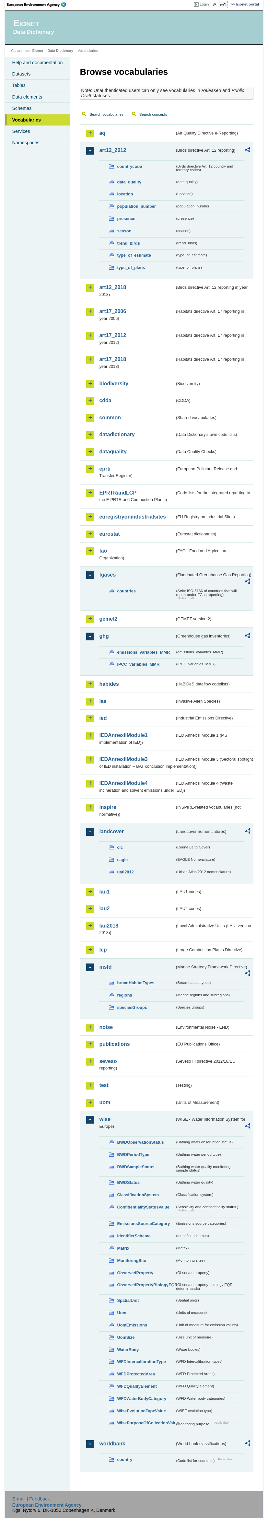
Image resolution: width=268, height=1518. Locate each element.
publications (114, 1044)
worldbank (112, 1443)
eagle (122, 859)
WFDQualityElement (137, 1386)
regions (124, 995)
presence (126, 218)
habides (109, 684)
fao (103, 551)
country (124, 1459)
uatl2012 (125, 872)
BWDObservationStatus (140, 1142)
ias (102, 701)
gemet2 (108, 619)
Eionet (37, 51)
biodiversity (113, 383)
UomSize (125, 1337)
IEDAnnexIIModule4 (123, 783)
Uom (121, 1312)
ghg (104, 636)
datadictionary (116, 434)
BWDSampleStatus (135, 1166)
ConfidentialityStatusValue (143, 1207)
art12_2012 (112, 150)
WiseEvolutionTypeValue (141, 1410)
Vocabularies (26, 120)
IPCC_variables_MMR (138, 664)
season (124, 230)
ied (103, 718)
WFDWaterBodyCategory (141, 1398)
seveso (108, 1061)
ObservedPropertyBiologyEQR (146, 1284)
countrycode (129, 166)
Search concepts (153, 114)
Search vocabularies (106, 114)
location (125, 194)
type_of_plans (131, 267)
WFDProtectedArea (136, 1374)
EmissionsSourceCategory (143, 1223)
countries (126, 591)
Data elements (27, 96)
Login (204, 4)
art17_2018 (112, 359)
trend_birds (128, 243)
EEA (38, 4)
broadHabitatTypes (135, 982)
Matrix (123, 1248)
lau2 (104, 908)
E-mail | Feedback (31, 1498)
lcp (103, 949)
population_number (136, 206)
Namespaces (25, 142)
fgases (107, 575)
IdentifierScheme (133, 1235)
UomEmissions (132, 1325)
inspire (107, 807)
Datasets (21, 73)
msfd (105, 967)
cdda (105, 400)
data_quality (129, 182)
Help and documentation (37, 62)
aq (102, 133)
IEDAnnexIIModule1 (123, 735)
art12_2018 (112, 287)
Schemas (21, 108)
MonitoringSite (131, 1260)
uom (104, 1102)
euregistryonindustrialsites (132, 517)
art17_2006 (112, 311)
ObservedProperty (135, 1272)
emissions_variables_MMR (143, 652)
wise (105, 1119)
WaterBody (128, 1349)
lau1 (104, 891)
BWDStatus (128, 1182)
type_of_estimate (134, 255)
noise (106, 1027)
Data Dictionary (60, 51)
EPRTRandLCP (117, 493)
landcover (111, 831)
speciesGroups (132, 1007)
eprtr (105, 469)
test (103, 1085)
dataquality (112, 451)
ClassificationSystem (138, 1194)
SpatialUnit (128, 1300)
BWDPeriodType (133, 1154)
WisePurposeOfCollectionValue (146, 1422)
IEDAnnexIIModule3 (123, 759)
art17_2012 (112, 335)
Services (21, 131)
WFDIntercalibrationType (141, 1361)
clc (120, 847)
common (110, 417)
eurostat (109, 534)
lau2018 (108, 925)
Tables (19, 85)
